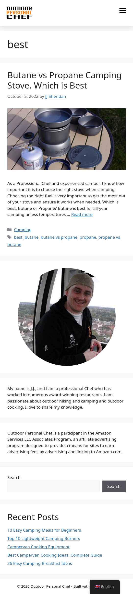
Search (14, 477)
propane (88, 237)
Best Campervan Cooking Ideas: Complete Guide (54, 555)
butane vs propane (59, 237)
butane (32, 237)
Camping (23, 229)
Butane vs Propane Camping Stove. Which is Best (64, 80)
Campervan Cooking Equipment (38, 546)
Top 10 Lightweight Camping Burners (43, 538)
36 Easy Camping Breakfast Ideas (39, 563)
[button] (122, 10)
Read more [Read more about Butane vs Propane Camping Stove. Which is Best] (82, 214)
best (18, 237)
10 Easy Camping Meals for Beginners (44, 530)
